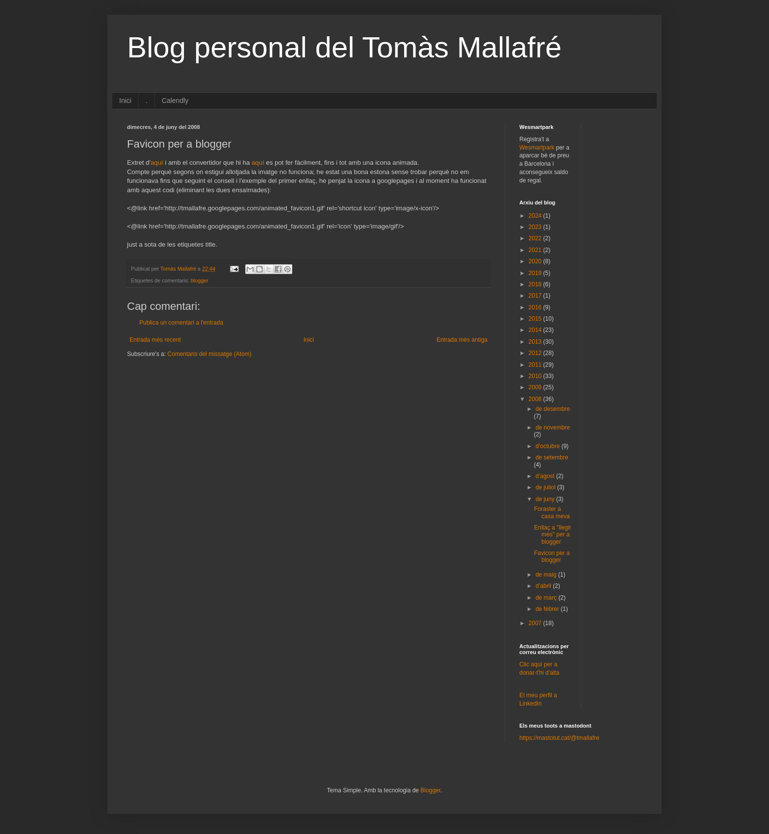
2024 (536, 215)
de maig (547, 574)
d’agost (546, 476)
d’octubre (549, 446)
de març (547, 597)
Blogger (430, 790)
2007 (536, 623)
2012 (536, 353)
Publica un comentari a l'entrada (181, 322)
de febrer (548, 609)
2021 (536, 250)
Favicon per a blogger (552, 556)
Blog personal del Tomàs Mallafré (344, 47)
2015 (536, 318)
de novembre (553, 427)
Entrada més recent (155, 339)
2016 (536, 307)
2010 (536, 376)
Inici (125, 100)
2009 (536, 387)
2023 (536, 227)
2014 (536, 330)
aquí (157, 162)
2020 (536, 261)
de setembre (552, 457)
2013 (536, 341)
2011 (536, 364)
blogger (199, 280)
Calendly (175, 100)
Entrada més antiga (461, 339)
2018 (536, 284)
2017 (536, 295)
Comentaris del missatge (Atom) (209, 354)
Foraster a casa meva (552, 512)
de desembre (553, 408)
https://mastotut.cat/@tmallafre (559, 737)
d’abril (544, 585)
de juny (546, 499)
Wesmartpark (536, 147)
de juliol (546, 487)
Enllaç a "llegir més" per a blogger (552, 534)
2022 (536, 238)
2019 (536, 273)
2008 (536, 399)
